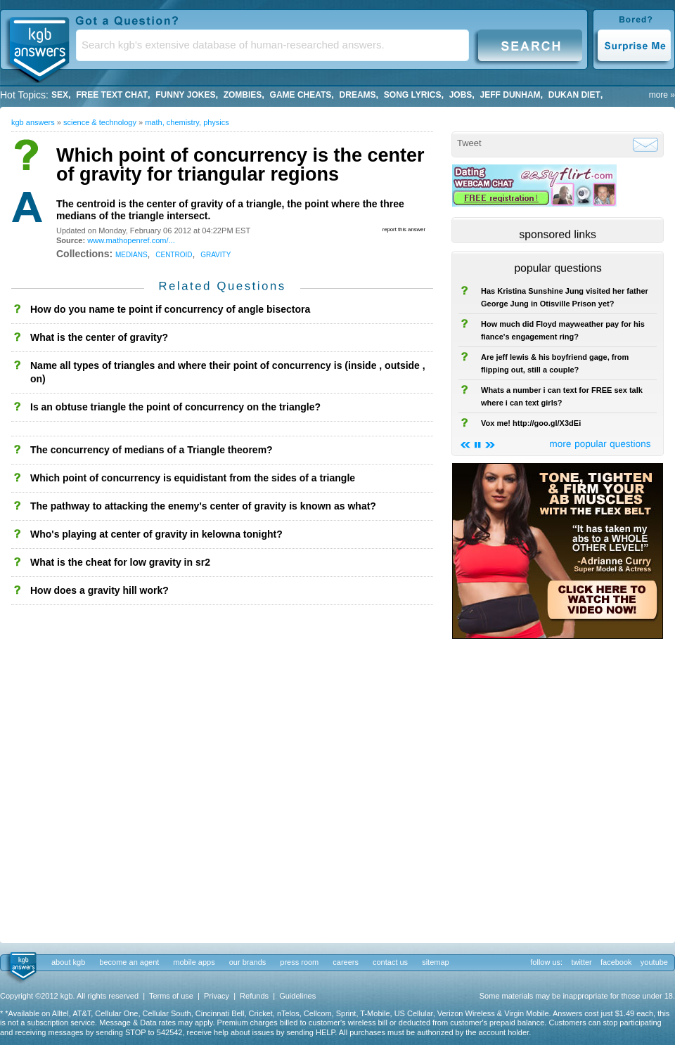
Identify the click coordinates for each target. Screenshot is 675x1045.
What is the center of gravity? (99, 337)
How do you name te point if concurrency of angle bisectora (170, 309)
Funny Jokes (185, 95)
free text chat (112, 95)
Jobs (460, 95)
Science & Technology (99, 122)
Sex (59, 95)
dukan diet (574, 95)
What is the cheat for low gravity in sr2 (120, 562)
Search (530, 44)
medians (131, 253)
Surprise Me (634, 44)
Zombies (243, 95)
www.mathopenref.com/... (131, 240)
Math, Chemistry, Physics (187, 122)
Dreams (358, 95)
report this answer (403, 229)
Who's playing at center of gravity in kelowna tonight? (156, 534)
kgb (22, 967)
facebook (616, 962)
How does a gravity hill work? (99, 590)
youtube (654, 962)
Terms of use (171, 996)
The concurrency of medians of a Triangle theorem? (151, 449)
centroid (173, 253)
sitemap (435, 962)
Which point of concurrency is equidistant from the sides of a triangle (192, 477)
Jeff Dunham (510, 95)
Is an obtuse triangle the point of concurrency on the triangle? (175, 407)
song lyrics (413, 95)
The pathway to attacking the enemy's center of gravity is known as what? (203, 506)
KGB (38, 46)
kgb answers (33, 122)
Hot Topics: (24, 94)
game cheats (301, 95)
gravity (215, 253)
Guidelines (297, 996)
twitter (581, 962)
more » (662, 95)
